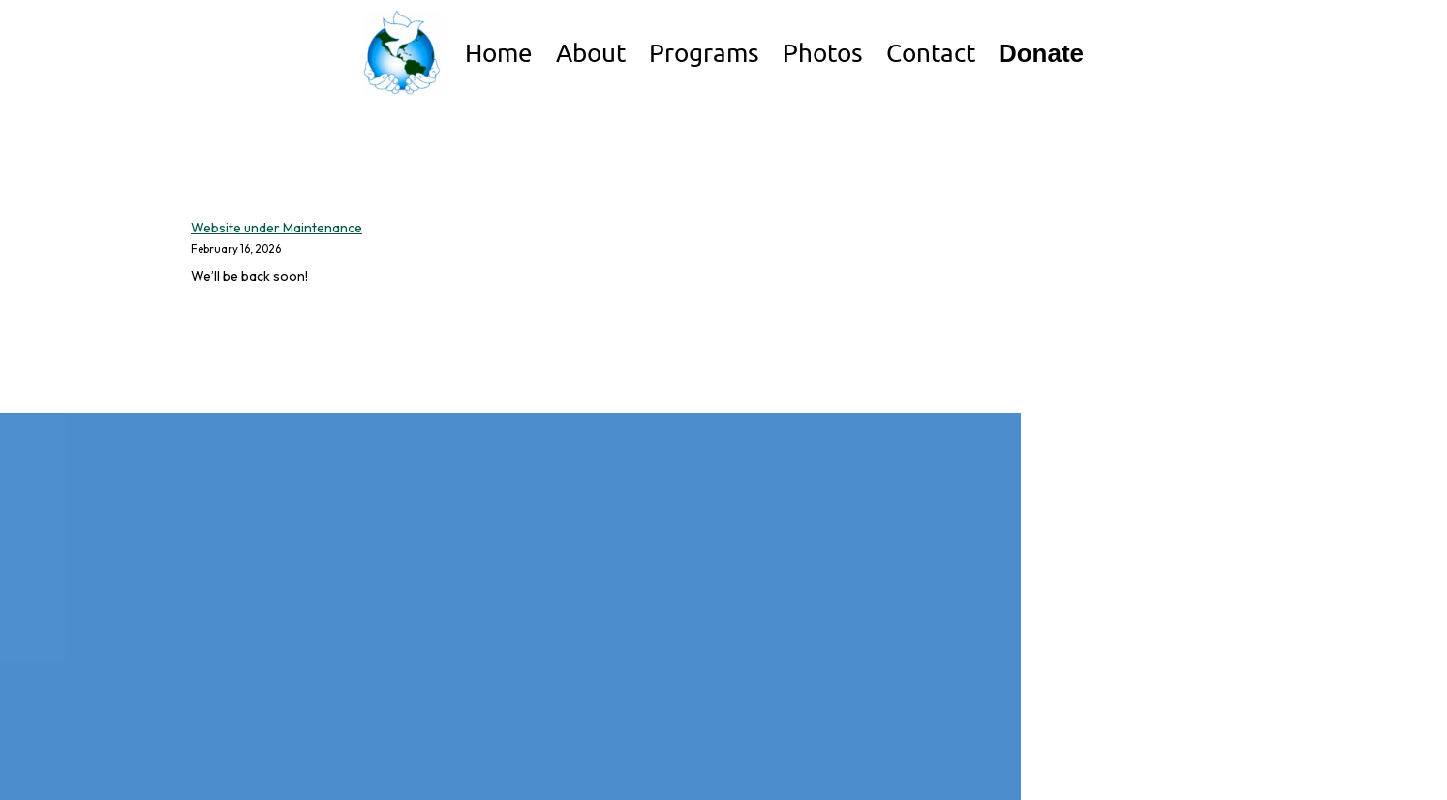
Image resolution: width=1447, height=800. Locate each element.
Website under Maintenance (276, 227)
